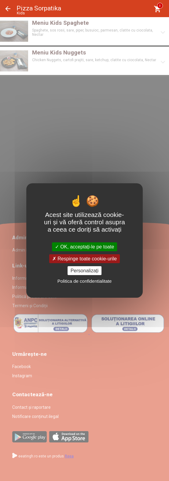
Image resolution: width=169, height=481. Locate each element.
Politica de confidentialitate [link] (84, 281)
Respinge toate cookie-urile (84, 258)
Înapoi (8, 8)
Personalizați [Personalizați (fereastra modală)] (85, 270)
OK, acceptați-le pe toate (84, 246)
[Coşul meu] (157, 9)
